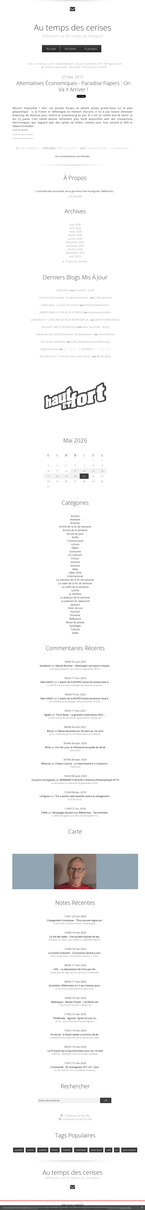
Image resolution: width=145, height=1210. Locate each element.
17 (48, 473)
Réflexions (75, 611)
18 (57, 473)
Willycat (46, 756)
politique (43, 1142)
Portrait (75, 605)
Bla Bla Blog (102, 354)
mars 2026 (75, 231)
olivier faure (96, 1142)
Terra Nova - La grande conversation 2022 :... (81, 707)
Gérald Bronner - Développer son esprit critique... (83, 658)
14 (84, 468)
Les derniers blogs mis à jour (49, 1200)
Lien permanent (29, 149)
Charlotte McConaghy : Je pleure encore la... (64, 296)
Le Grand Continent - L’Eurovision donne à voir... (75, 945)
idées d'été (75, 567)
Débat (75, 543)
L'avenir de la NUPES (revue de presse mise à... (84, 674)
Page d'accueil (111, 63)
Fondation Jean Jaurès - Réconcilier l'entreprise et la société (76, 66)
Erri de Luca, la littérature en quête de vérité (80, 739)
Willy (48, 739)
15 (93, 468)
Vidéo (75, 625)
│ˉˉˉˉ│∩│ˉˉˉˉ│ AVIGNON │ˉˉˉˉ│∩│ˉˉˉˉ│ (86, 347)
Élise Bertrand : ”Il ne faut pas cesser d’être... (66, 354)
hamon (55, 1142)
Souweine (45, 658)
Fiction (75, 554)
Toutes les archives (76, 260)
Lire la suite (75, 196)
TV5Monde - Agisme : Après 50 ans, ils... (75, 1010)
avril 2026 (75, 228)
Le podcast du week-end (75, 594)
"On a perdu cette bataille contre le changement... (83, 788)
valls (108, 1142)
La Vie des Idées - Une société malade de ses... (75, 929)
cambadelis (81, 1142)
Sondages (75, 618)
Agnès (47, 707)
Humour (75, 560)
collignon (45, 788)
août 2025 (75, 255)
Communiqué (75, 537)
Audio (75, 533)
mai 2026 (75, 225)
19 (66, 473)
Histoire (75, 557)
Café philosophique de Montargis (90, 339)
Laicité (75, 584)
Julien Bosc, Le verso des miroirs (61, 303)
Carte (75, 824)
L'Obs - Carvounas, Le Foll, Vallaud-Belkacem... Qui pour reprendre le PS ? (66, 63)
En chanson (75, 550)
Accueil (51, 48)
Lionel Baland (105, 332)
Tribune (75, 622)
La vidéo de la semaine (75, 581)
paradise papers (96, 149)
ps (116, 1142)
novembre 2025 (75, 245)
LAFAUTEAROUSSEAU (106, 318)
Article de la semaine (75, 526)
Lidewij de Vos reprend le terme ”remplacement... (65, 332)
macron (31, 1142)
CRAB (44, 805)
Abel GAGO (46, 674)
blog (124, 1203)
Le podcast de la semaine (75, 591)
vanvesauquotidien (99, 311)
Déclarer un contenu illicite (28, 1203)
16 (102, 468)
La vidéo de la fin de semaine (75, 577)
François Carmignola (43, 772)
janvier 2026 (75, 238)
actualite (19, 1142)
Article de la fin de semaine (75, 523)
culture (75, 540)
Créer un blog (66, 1197)
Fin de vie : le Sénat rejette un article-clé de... (75, 1027)
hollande (67, 1142)
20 (75, 473)
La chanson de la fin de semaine (75, 574)
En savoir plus (125, 1207)
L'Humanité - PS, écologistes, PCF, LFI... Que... (75, 1059)
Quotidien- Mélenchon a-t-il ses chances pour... (75, 978)
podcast (75, 598)
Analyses (75, 516)
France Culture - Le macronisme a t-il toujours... (82, 756)
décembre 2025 (75, 242)
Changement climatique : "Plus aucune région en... (75, 912)
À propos (91, 48)
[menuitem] (51, 48)
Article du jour (67, 149)
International (75, 571)
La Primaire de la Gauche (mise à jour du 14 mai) (75, 1043)
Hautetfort (79, 1197)
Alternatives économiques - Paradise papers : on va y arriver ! (73, 86)
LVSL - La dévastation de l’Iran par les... (75, 961)
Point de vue (75, 601)
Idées (75, 564)
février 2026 (75, 235)
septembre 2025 (75, 252)
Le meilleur (75, 588)
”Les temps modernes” (53, 339)
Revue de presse (75, 615)
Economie (75, 547)
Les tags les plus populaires (96, 1200)
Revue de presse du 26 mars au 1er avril (80, 723)
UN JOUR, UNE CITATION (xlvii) (59, 325)
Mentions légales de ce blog (52, 1203)
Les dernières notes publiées (73, 1200)
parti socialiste (128, 1142)
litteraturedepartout (95, 303)
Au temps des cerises (72, 27)
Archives (70, 48)
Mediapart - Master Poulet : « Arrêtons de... (75, 994)
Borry (50, 723)
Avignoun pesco (51, 347)
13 (75, 468)
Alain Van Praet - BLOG (95, 325)
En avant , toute (84, 289)
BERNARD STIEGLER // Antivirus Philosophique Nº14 (89, 772)
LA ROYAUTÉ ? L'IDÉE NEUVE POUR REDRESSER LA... (60, 318)
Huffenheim (64, 289)
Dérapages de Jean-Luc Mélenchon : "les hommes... (80, 805)
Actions (75, 513)
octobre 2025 (75, 248)
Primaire (75, 608)
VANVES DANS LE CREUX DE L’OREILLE (61, 311)
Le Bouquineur (101, 296)
